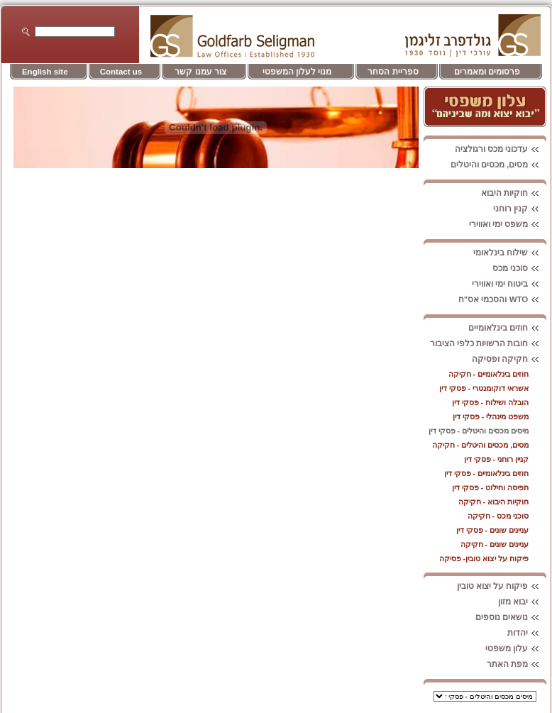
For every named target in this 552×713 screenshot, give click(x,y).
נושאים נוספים (510, 617)
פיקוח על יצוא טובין (502, 586)
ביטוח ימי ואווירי (509, 284)
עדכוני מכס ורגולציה (500, 149)
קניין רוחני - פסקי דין (496, 459)
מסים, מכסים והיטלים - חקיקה (480, 445)
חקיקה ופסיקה (509, 359)
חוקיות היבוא (513, 193)
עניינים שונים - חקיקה (494, 544)
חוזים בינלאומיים (507, 328)
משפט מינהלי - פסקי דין (491, 416)
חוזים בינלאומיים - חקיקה (488, 374)
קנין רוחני (519, 208)
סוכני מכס (519, 268)
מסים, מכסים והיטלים (499, 164)
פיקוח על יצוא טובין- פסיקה (484, 558)
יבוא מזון (522, 601)
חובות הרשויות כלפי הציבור (488, 343)
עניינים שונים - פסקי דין (492, 530)
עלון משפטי (515, 648)
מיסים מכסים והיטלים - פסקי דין (479, 430)
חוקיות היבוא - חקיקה (493, 501)
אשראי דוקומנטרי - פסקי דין (484, 388)
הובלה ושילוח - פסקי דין (490, 402)
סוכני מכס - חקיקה (498, 516)
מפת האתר (516, 664)
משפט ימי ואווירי (507, 224)
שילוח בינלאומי (509, 252)
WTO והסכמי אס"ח (502, 299)
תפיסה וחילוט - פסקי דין (490, 487)
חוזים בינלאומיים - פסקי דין (486, 473)
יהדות (526, 633)
